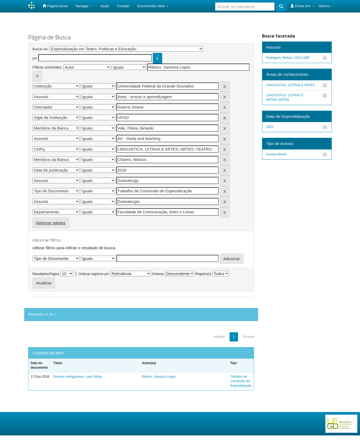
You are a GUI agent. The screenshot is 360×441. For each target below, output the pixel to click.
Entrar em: (303, 6)
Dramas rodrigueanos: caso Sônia (77, 376)
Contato (123, 6)
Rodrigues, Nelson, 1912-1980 (288, 58)
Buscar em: (40, 49)
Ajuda (104, 6)
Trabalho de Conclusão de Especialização (240, 381)
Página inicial (55, 6)
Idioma (325, 6)
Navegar (84, 6)
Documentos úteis (153, 6)
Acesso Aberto (276, 154)
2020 (269, 127)
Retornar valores (51, 223)
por (34, 58)
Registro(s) (203, 274)
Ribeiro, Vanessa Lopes (159, 376)
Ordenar (158, 274)
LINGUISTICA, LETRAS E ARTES (290, 85)
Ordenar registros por (94, 274)
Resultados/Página (45, 274)
